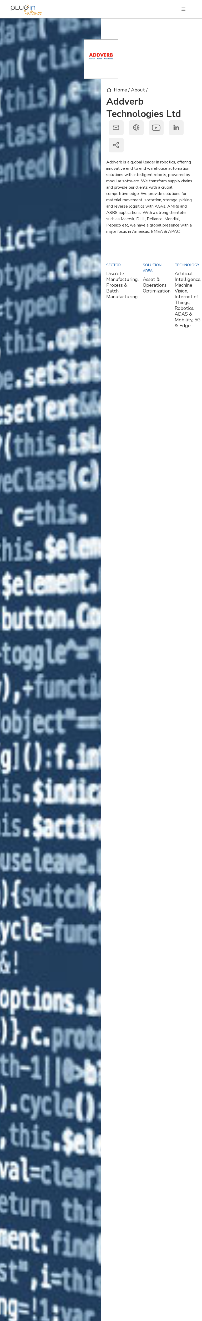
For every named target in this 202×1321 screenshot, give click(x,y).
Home (120, 90)
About (138, 90)
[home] (26, 8)
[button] (183, 9)
